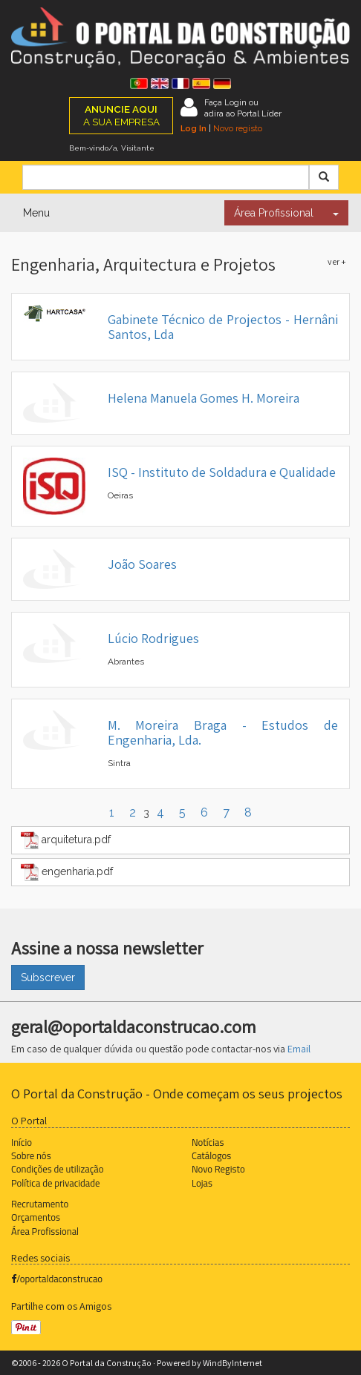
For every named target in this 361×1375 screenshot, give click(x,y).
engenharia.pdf (67, 872)
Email (298, 1048)
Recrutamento (39, 1203)
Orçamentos (35, 1217)
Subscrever (48, 977)
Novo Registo (218, 1168)
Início (21, 1142)
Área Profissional (273, 213)
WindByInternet (232, 1362)
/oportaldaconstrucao (57, 1278)
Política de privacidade (55, 1182)
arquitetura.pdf (66, 840)
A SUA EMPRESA (121, 115)
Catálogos (211, 1155)
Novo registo (237, 128)
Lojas (202, 1182)
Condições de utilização (57, 1168)
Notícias (208, 1142)
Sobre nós (31, 1155)
